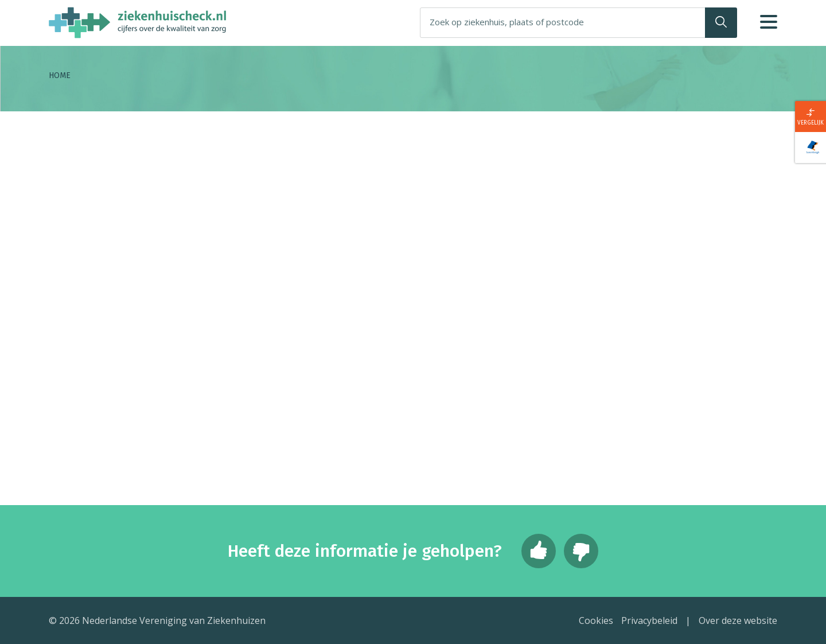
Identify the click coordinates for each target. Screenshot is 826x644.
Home (60, 75)
